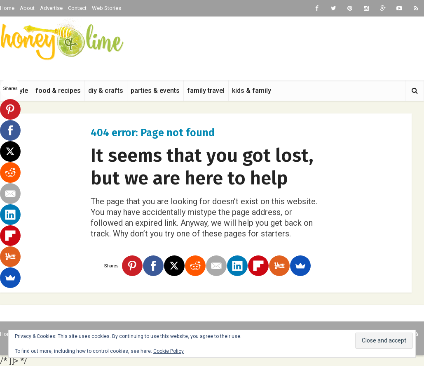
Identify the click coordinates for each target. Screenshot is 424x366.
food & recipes (58, 90)
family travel (206, 90)
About (27, 8)
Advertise (51, 8)
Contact (77, 8)
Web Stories (106, 8)
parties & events (155, 90)
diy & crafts (105, 90)
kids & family (251, 90)
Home (7, 8)
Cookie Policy (168, 351)
